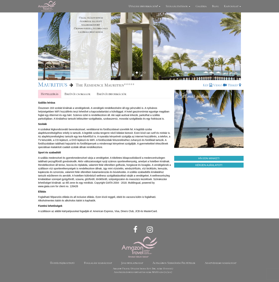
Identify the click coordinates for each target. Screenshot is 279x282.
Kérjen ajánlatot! (208, 165)
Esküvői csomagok (77, 94)
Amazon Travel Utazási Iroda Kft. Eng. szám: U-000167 (143, 268)
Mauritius (52, 84)
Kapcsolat (232, 6)
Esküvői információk (112, 94)
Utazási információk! (144, 6)
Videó (220, 85)
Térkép (234, 85)
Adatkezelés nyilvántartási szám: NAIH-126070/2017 (143, 272)
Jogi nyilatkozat (132, 263)
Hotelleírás (49, 94)
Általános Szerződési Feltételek (173, 263)
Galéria (201, 6)
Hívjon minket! (209, 158)
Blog (215, 6)
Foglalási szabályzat (98, 263)
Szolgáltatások (178, 6)
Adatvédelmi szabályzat (220, 263)
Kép (207, 85)
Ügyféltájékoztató (62, 263)
